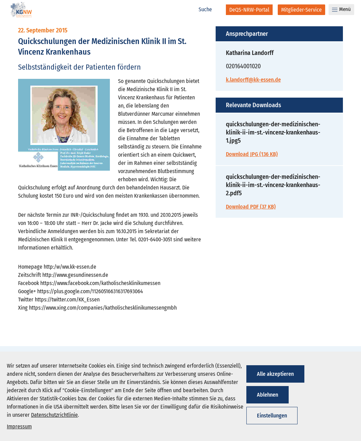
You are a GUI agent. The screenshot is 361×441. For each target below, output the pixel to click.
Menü (341, 9)
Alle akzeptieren (275, 374)
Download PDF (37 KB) (251, 206)
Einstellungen (272, 415)
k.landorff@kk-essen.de (253, 79)
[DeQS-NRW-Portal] (249, 9)
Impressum (19, 426)
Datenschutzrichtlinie (54, 415)
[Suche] (208, 9)
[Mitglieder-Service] (301, 9)
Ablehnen (267, 395)
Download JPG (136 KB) (252, 154)
